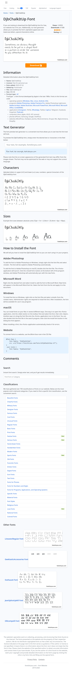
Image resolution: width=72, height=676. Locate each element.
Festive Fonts (11, 436)
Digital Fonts (11, 471)
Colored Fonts (12, 517)
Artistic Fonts (11, 467)
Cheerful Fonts (12, 402)
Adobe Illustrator (26, 105)
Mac (31, 101)
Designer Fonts (12, 409)
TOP (27, 8)
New (20, 8)
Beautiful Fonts (12, 398)
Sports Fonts (11, 455)
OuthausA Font (31, 580)
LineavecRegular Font (33, 539)
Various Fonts (12, 440)
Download (36, 65)
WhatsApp (35, 110)
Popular (33, 8)
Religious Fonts (12, 505)
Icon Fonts (11, 474)
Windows (26, 101)
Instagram (22, 110)
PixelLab (19, 112)
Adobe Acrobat (14, 105)
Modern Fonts (12, 452)
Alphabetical (43, 8)
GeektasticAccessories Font (36, 559)
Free (5, 8)
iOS (46, 101)
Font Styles (11, 501)
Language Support (55, 8)
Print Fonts (11, 432)
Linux (36, 101)
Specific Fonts (12, 494)
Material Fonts (12, 497)
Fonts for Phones (13, 482)
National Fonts (12, 513)
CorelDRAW (18, 108)
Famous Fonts (12, 413)
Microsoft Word (54, 105)
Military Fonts (12, 406)
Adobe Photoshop (23, 103)
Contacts (41, 659)
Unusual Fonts (12, 421)
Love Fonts (11, 509)
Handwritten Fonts (13, 448)
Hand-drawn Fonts (13, 444)
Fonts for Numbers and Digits (17, 486)
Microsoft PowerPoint (40, 105)
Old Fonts (10, 459)
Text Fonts (10, 478)
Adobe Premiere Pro (38, 103)
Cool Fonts (11, 417)
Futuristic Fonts (12, 463)
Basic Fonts (11, 429)
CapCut (48, 110)
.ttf (17, 94)
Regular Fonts (12, 425)
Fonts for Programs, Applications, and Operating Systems (27, 490)
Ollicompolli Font (31, 621)
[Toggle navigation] (6, 2)
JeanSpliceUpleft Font (33, 600)
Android (41, 101)
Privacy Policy (32, 659)
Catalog (11, 8)
